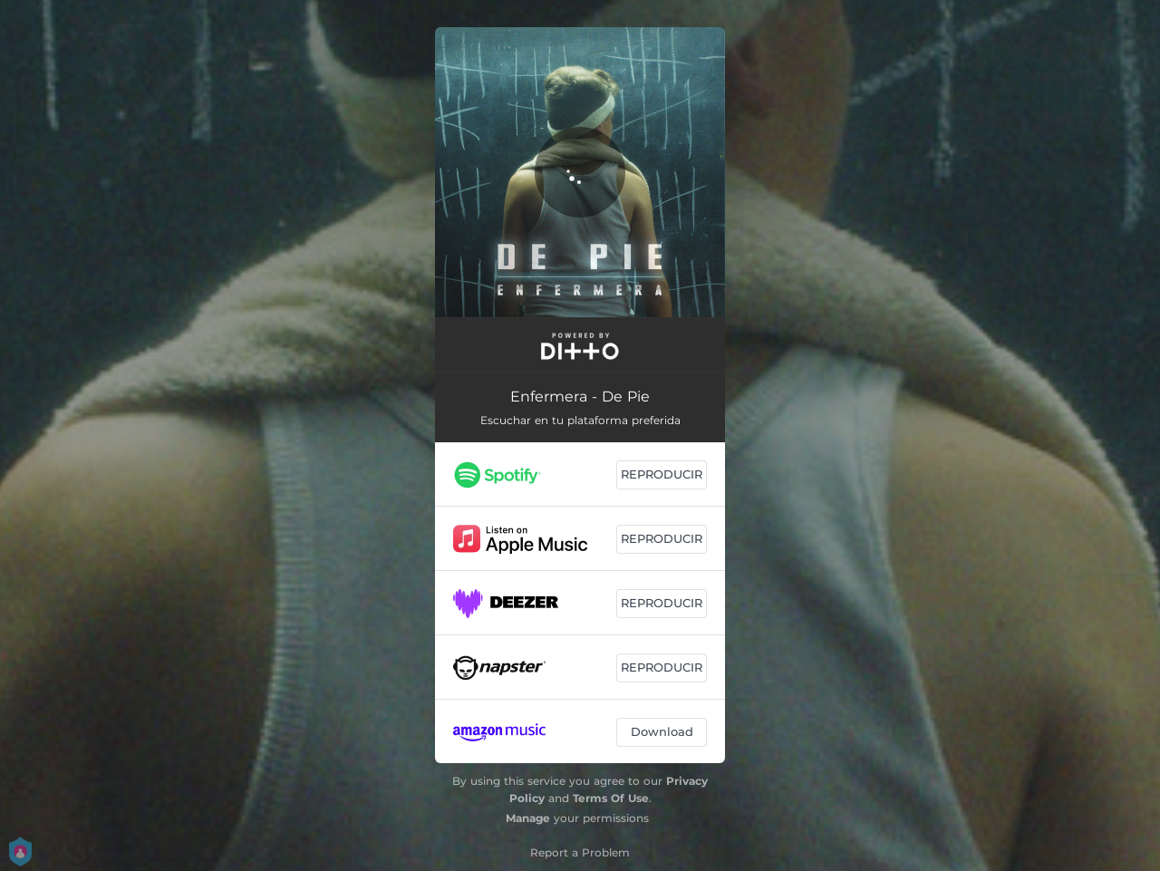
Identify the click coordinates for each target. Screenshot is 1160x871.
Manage (528, 818)
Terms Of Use (611, 798)
